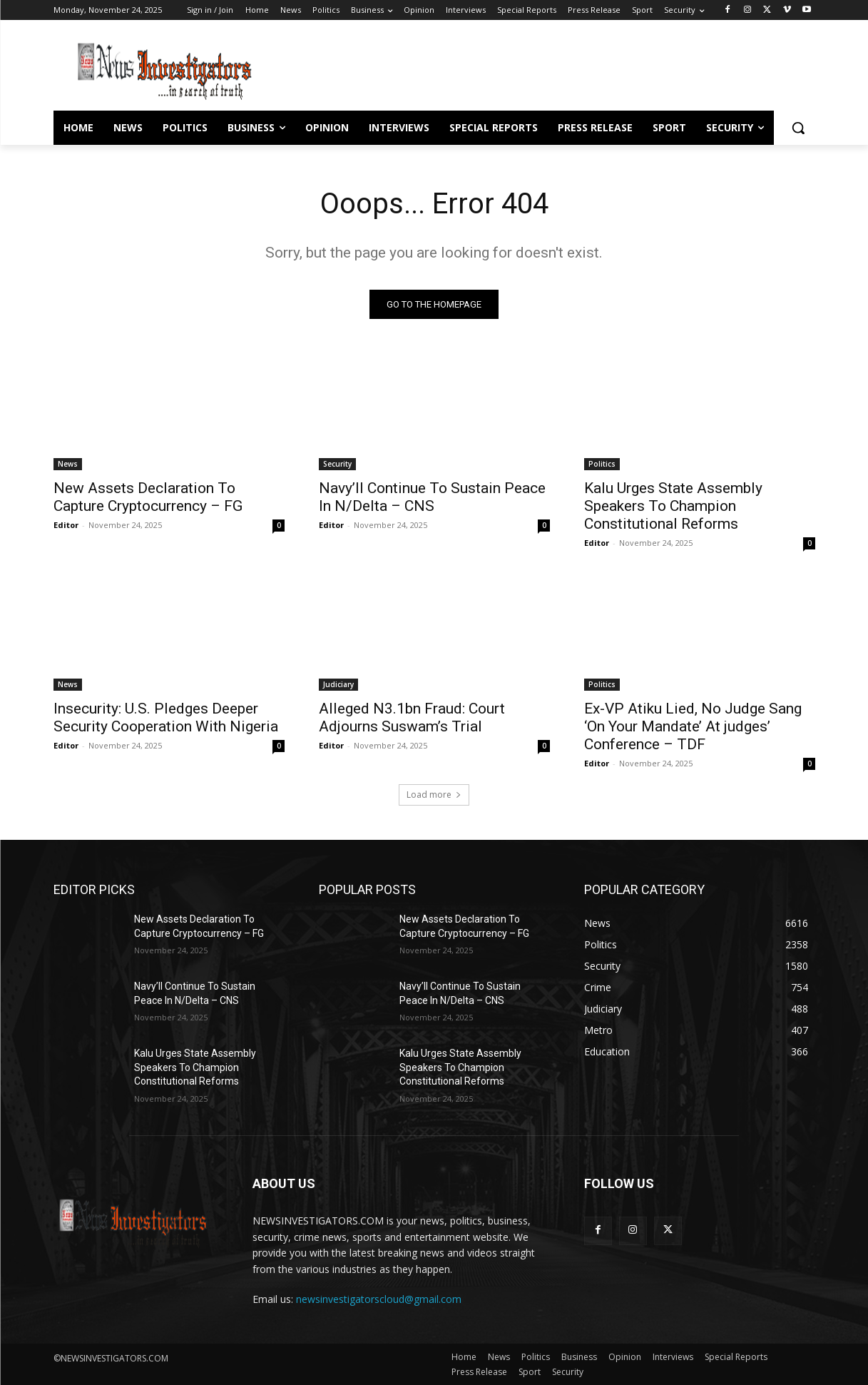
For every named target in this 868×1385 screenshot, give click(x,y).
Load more (434, 794)
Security (337, 464)
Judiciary (338, 684)
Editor (65, 524)
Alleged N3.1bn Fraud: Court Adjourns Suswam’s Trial (412, 717)
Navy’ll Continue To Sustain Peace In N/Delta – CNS (432, 497)
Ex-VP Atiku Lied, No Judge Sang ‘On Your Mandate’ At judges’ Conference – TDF (693, 726)
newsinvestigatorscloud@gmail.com (378, 1300)
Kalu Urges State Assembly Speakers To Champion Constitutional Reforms (673, 506)
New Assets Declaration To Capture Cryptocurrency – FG (147, 497)
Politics (602, 464)
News (68, 464)
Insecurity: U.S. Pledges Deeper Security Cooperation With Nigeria (165, 717)
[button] (798, 128)
